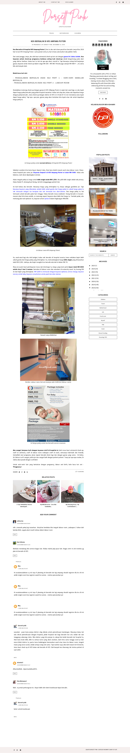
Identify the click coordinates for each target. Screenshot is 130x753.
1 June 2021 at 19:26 (23, 628)
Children (77, 33)
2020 (93, 281)
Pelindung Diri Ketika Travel (103, 211)
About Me (42, 2)
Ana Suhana (21, 542)
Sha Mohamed (21, 681)
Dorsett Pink (94, 749)
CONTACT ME (55, 2)
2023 (93, 272)
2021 (93, 278)
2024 (93, 269)
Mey (19, 566)
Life (103, 312)
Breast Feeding (103, 333)
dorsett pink (22, 626)
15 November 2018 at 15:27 (23, 665)
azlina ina (20, 521)
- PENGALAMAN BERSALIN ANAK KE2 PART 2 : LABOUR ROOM (41, 83)
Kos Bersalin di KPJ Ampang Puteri (48, 41)
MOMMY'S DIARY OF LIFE (110, 749)
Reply (15, 534)
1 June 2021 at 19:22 (23, 705)
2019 (93, 285)
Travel (51, 33)
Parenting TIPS (103, 337)
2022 (93, 275)
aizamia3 (20, 662)
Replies (19, 561)
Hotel (102, 329)
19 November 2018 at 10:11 (23, 683)
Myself (103, 320)
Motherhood (64, 33)
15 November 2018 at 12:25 (23, 544)
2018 (93, 288)
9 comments (80, 471)
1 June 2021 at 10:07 (23, 568)
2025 (93, 266)
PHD (103, 324)
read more (103, 92)
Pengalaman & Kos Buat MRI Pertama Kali (103, 240)
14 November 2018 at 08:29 (23, 523)
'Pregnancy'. (17, 467)
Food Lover (103, 316)
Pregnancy (37, 44)
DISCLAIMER (69, 2)
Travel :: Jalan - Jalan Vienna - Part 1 (103, 179)
